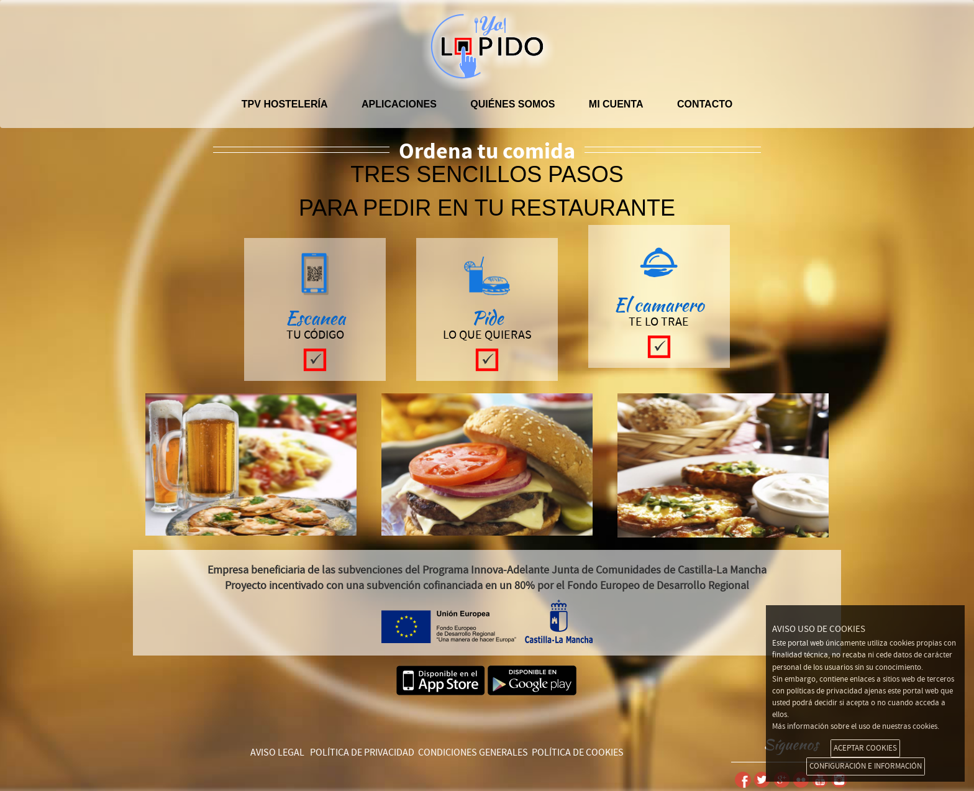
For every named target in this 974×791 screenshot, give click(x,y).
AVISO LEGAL (277, 752)
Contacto (704, 104)
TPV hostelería (285, 104)
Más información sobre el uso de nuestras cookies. (855, 726)
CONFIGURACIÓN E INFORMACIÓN (865, 766)
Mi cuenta (616, 104)
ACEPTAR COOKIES (865, 748)
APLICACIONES (399, 104)
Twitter (761, 780)
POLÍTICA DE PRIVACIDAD (362, 752)
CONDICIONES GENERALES (473, 752)
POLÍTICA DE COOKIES (578, 752)
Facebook (742, 780)
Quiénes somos (512, 104)
